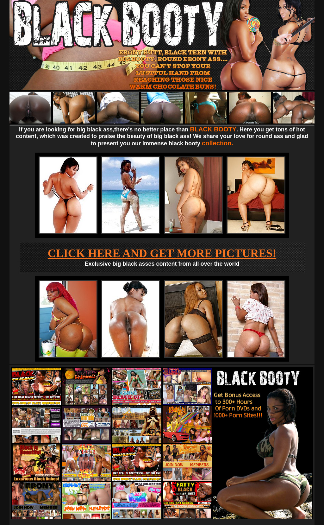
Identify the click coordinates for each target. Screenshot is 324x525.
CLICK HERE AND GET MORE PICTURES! (162, 253)
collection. (217, 143)
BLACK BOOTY (213, 129)
